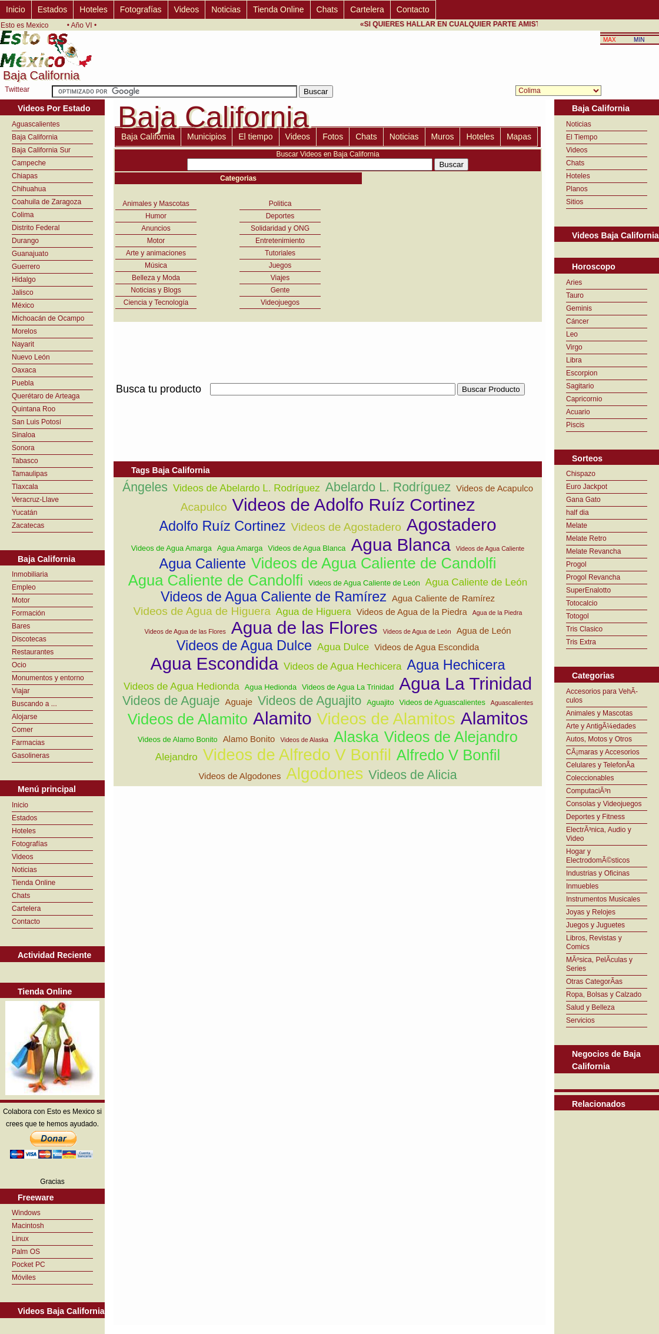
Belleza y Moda (156, 278)
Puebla (23, 383)
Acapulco (204, 507)
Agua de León (484, 631)
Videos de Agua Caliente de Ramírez (274, 596)
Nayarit (23, 344)
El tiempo (255, 136)
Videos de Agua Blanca (306, 548)
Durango (25, 241)
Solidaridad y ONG (280, 228)
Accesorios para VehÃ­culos (602, 695)
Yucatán (24, 512)
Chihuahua (29, 189)
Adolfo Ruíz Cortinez (222, 526)
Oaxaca (24, 370)
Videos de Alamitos (386, 719)
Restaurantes (33, 652)
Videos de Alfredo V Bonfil (297, 755)
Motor (21, 600)
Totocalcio (581, 603)
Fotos (332, 136)
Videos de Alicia (412, 775)
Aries (574, 282)
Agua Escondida (214, 663)
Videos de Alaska (304, 739)
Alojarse (24, 717)
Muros (442, 136)
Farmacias (28, 742)
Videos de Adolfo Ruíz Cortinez (353, 504)
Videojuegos (280, 302)
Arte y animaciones (156, 253)
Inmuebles (582, 886)
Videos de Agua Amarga (171, 548)
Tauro (575, 295)
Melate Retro (586, 538)
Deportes (280, 216)
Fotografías (141, 9)
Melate (576, 525)
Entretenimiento (280, 241)
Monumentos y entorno (48, 678)
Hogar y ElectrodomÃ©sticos (598, 855)
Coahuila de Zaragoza (46, 202)
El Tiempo (581, 137)
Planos (577, 189)
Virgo (574, 347)
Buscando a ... (34, 704)
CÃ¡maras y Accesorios (603, 752)
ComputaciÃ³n (588, 791)
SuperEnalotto (588, 590)
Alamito (282, 718)
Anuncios (155, 228)
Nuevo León (31, 357)
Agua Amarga (240, 548)
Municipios (206, 136)
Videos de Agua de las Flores (184, 631)
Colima (23, 215)
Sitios (574, 202)
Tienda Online (278, 9)
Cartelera (367, 9)
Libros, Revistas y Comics (594, 942)
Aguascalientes (35, 124)
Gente (280, 290)
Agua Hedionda (271, 687)
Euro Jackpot (586, 487)
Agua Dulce (343, 647)
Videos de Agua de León (417, 631)
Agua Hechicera (456, 665)
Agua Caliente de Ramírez (443, 598)
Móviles (24, 1277)
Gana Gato (583, 499)
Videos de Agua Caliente (490, 548)
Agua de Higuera (313, 611)
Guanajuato (30, 253)
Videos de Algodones (239, 776)
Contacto (413, 9)
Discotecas (29, 639)
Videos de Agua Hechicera (343, 666)
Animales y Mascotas (155, 203)
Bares (21, 626)
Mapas (519, 136)
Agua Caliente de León (476, 582)
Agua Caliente (202, 563)
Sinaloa (23, 435)
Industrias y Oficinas (598, 873)
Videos (186, 9)
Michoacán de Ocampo (48, 318)
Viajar (20, 691)
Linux (20, 1239)
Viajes (280, 278)
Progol (576, 564)
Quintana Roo (33, 409)
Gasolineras (30, 755)
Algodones (324, 773)
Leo (572, 334)
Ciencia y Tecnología (156, 302)
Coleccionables (590, 778)
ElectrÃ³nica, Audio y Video (598, 834)
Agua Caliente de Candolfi (215, 580)
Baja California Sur (41, 150)
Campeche (29, 163)
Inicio (15, 9)
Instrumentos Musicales (603, 899)
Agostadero (452, 524)
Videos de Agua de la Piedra (412, 612)
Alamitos (494, 718)
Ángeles (145, 487)
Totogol (577, 616)
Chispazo (580, 474)
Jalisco (23, 292)
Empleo (24, 587)
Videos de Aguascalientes (442, 702)
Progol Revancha (593, 577)
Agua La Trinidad (465, 683)
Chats (327, 9)
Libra (574, 360)
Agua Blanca (400, 544)
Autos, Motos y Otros (599, 739)
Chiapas (25, 176)
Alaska (356, 736)
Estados (53, 9)
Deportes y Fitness (595, 817)
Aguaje (238, 702)
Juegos (280, 265)
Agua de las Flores (304, 627)
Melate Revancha (593, 551)
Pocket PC (28, 1264)
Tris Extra (581, 642)
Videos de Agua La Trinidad (348, 687)
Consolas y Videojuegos (604, 804)
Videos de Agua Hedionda (181, 686)
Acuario (578, 412)
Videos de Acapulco (494, 488)
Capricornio (584, 399)
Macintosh (28, 1226)
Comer (22, 730)
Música (156, 265)
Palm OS (26, 1251)
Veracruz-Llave (35, 499)
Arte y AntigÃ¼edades (601, 726)
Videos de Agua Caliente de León (364, 582)
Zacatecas (28, 525)
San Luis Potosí (36, 422)
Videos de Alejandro (451, 736)
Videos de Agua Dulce (244, 645)
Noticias (226, 9)
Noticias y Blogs (156, 290)
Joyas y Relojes (590, 912)
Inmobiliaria (30, 574)
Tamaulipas (30, 474)
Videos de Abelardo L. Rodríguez (246, 488)
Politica (280, 203)
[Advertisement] (328, 402)
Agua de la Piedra (497, 612)
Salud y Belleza (590, 1007)
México (23, 305)
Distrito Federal (35, 228)
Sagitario (580, 386)
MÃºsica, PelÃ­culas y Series (599, 964)
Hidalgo (24, 279)
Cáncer (577, 321)
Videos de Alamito (188, 719)
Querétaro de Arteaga (45, 396)
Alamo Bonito (249, 739)
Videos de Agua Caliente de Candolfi (373, 563)
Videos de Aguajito (309, 701)
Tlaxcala (25, 487)
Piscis (575, 425)
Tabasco (25, 461)
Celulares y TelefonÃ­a (600, 765)
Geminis (579, 308)
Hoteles (93, 9)
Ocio (19, 665)
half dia (577, 512)
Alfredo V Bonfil (448, 755)
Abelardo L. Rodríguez (388, 487)
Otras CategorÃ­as (594, 981)
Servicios (580, 1020)
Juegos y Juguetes (595, 925)
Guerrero (26, 266)
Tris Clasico (584, 629)
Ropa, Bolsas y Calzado (603, 994)
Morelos (24, 331)
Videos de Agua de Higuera (202, 611)
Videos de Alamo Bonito (178, 739)
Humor (156, 216)
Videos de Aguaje (171, 701)
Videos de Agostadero (346, 527)
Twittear (17, 89)
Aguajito (380, 702)
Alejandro (176, 757)
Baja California (35, 137)
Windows (26, 1213)
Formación (28, 613)
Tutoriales (280, 253)
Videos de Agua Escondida (426, 647)
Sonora (23, 448)
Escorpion (581, 373)
